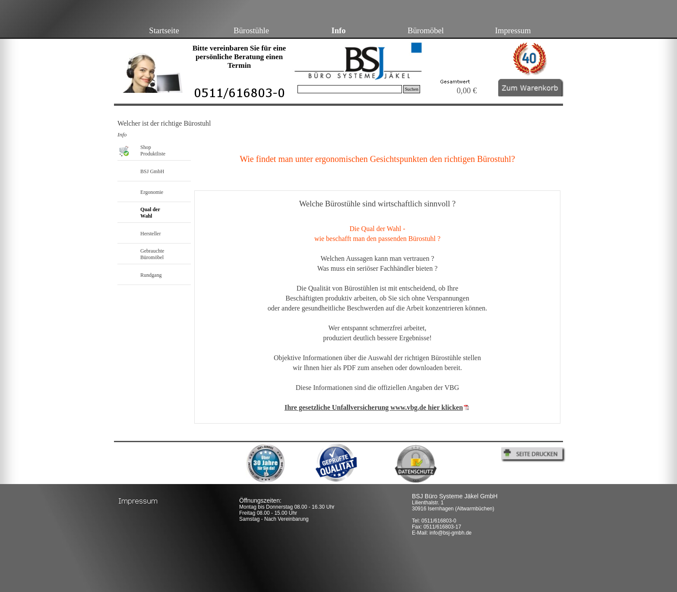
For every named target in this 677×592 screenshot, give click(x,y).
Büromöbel (426, 30)
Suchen (411, 89)
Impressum (513, 30)
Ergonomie (151, 192)
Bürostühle (251, 30)
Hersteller (150, 234)
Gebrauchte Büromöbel (152, 254)
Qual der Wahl (150, 212)
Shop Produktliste (152, 150)
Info (338, 30)
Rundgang (150, 275)
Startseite (164, 30)
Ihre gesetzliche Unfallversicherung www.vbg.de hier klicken (374, 407)
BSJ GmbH (152, 171)
